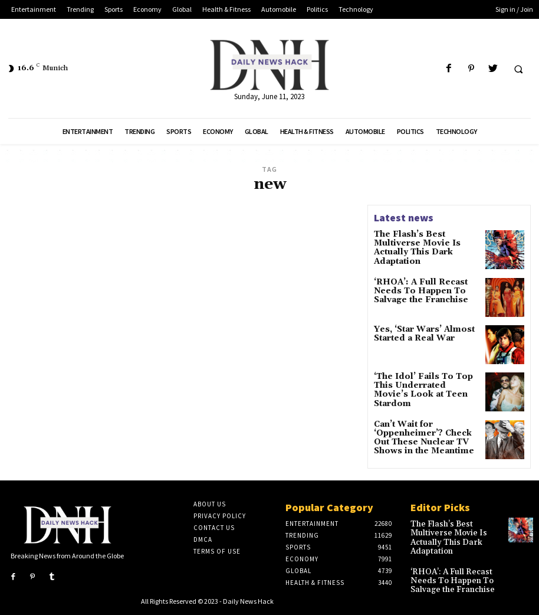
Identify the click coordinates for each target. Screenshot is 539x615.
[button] (518, 69)
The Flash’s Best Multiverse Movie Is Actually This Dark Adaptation (426, 242)
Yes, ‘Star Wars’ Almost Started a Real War (419, 334)
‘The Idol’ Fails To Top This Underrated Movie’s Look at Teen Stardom (420, 386)
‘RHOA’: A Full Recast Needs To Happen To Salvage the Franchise (415, 290)
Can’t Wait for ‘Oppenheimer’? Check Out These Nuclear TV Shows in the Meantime (425, 438)
